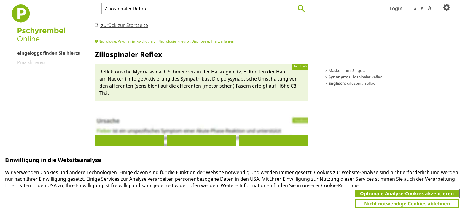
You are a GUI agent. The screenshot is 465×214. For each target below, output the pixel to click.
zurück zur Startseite (121, 25)
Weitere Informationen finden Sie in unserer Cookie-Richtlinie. (290, 185)
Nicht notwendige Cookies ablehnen (407, 203)
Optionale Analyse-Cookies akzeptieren (407, 193)
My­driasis (144, 71)
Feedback (300, 66)
